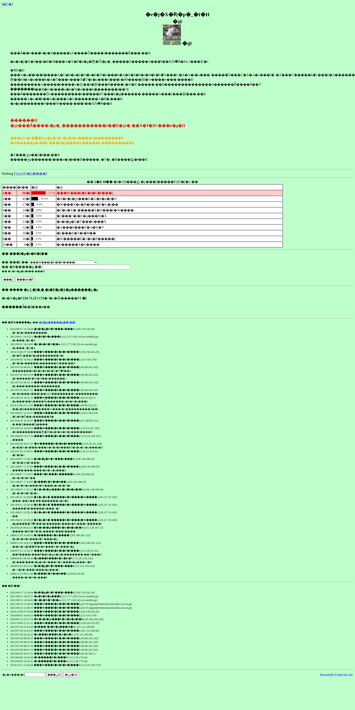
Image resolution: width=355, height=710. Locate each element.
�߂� (7, 4)
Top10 (19, 173)
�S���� (36, 173)
